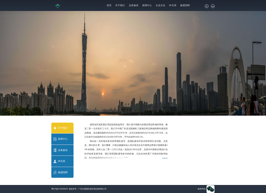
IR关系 (172, 5)
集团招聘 (185, 5)
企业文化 (160, 5)
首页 (109, 5)
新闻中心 (147, 5)
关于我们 (120, 5)
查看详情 (165, 158)
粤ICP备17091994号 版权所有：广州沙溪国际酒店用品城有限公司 (78, 189)
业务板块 (133, 5)
